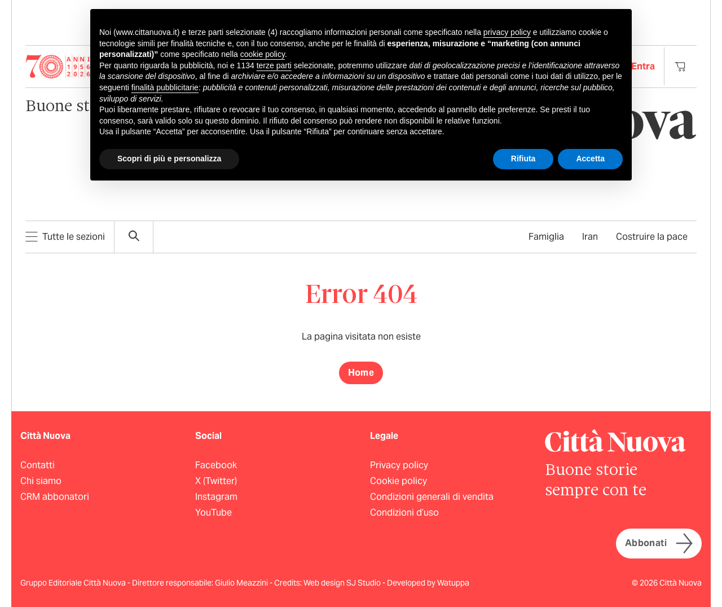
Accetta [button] (590, 158)
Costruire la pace (652, 237)
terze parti (274, 65)
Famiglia (546, 237)
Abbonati (659, 543)
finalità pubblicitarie (165, 87)
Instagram (216, 497)
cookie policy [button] (262, 54)
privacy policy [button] (507, 32)
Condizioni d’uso (404, 512)
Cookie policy (398, 481)
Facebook (216, 465)
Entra (643, 66)
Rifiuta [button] (523, 158)
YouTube (213, 512)
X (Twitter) (216, 481)
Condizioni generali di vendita (432, 497)
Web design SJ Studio (342, 583)
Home (361, 373)
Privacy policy (399, 465)
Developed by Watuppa (428, 583)
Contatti (37, 465)
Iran (590, 237)
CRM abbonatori (54, 497)
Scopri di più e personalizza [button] (169, 158)
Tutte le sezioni (65, 237)
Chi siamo (40, 481)
